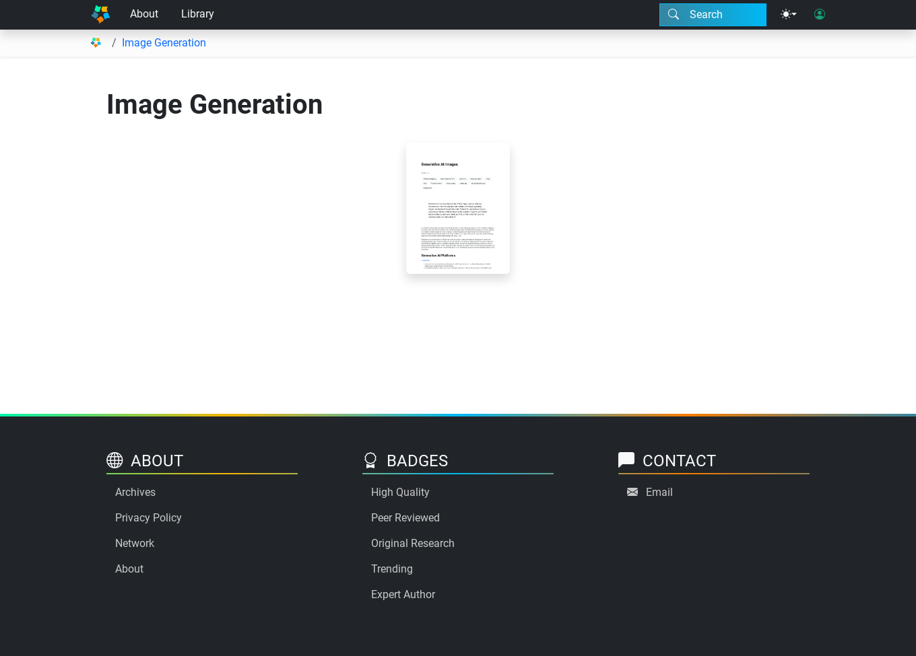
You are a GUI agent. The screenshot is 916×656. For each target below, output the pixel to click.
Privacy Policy (148, 517)
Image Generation (164, 42)
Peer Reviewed (405, 517)
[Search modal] (712, 14)
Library (197, 13)
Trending (392, 568)
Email (659, 492)
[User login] (820, 15)
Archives (135, 492)
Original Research (413, 543)
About (144, 13)
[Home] (100, 15)
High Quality (400, 492)
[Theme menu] (789, 15)
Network (134, 543)
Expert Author (403, 594)
